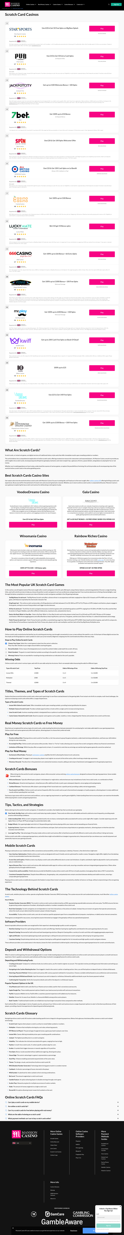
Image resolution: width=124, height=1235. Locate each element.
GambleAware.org (36, 45)
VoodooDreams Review (102, 400)
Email (97, 1214)
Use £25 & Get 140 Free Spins (60, 395)
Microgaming (79, 1147)
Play (33, 525)
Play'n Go (78, 1157)
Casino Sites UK (6, 8)
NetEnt (78, 1144)
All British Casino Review (102, 173)
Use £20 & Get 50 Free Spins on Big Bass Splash (60, 28)
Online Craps (54, 1155)
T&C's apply (11, 71)
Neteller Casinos (105, 1167)
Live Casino (53, 1148)
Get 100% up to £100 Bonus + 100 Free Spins (60, 422)
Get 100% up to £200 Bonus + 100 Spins (60, 312)
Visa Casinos (104, 1153)
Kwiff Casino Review (102, 345)
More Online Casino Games (56, 1132)
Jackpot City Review (102, 90)
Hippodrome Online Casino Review (102, 427)
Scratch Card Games (55, 1152)
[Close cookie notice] (13, 1228)
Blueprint (78, 1151)
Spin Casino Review (102, 145)
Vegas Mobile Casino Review (102, 286)
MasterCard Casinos (104, 1158)
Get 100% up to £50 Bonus (60, 114)
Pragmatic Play (80, 1154)
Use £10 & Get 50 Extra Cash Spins (60, 56)
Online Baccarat (54, 1142)
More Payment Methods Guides (105, 1135)
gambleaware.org (13, 103)
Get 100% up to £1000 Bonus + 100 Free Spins (60, 281)
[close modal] (120, 1206)
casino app (101, 560)
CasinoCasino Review (102, 203)
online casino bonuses (73, 774)
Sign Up (116, 4)
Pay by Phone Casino (105, 1163)
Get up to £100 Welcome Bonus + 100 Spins (60, 85)
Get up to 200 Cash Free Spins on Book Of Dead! (60, 340)
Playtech (78, 1141)
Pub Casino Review (102, 61)
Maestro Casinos (105, 1170)
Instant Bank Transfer (104, 1149)
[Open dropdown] (22, 1143)
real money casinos (38, 755)
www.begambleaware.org (79, 412)
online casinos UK (95, 480)
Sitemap (52, 1190)
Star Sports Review (102, 33)
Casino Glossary (54, 1187)
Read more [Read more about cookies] (73, 1230)
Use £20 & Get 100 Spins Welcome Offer (60, 140)
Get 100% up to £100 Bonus (60, 198)
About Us (53, 1198)
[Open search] (109, 4)
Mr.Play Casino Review (102, 317)
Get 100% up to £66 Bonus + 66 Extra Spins (60, 254)
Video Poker (53, 1145)
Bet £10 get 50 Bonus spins (60, 226)
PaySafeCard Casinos (104, 1144)
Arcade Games (54, 1138)
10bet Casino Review (102, 372)
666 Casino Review (102, 259)
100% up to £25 (60, 367)
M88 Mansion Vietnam (54, 1194)
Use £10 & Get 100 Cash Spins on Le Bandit (60, 168)
